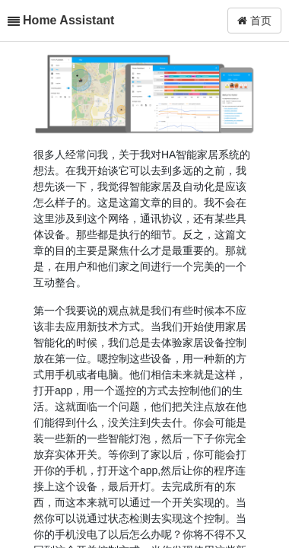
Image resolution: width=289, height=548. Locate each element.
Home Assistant (68, 20)
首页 (254, 20)
